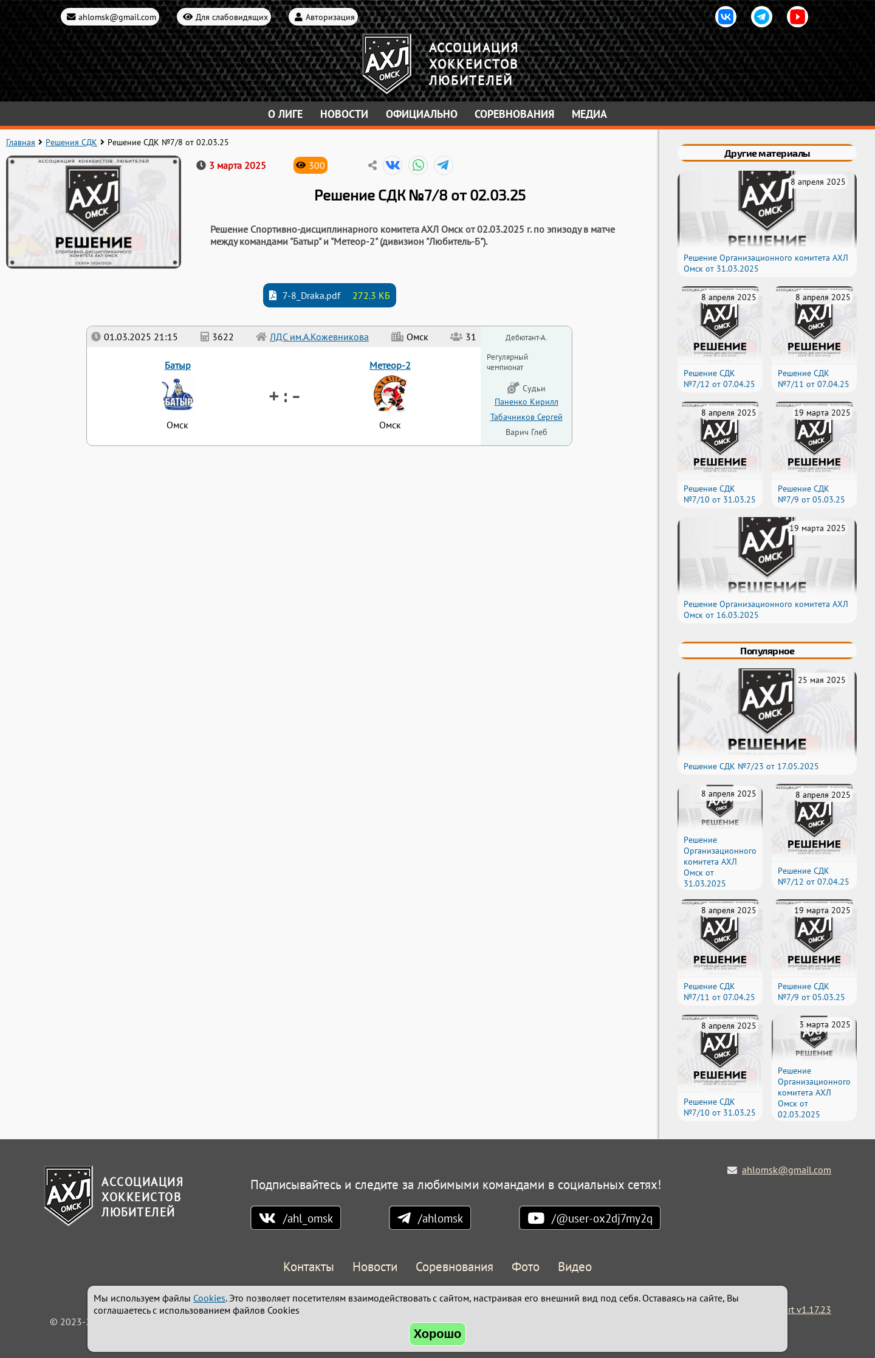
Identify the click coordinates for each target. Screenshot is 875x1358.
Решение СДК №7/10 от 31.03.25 (720, 494)
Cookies (209, 1298)
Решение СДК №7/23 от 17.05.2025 (751, 766)
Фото (526, 1267)
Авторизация (330, 16)
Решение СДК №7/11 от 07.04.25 (813, 378)
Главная (20, 142)
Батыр (178, 365)
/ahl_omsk (308, 1218)
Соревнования (514, 114)
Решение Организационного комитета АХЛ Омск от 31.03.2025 (720, 861)
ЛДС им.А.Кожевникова (319, 336)
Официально (422, 114)
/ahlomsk (440, 1218)
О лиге (285, 114)
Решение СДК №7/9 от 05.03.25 (811, 494)
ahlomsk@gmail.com (117, 16)
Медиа (589, 114)
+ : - (284, 395)
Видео (575, 1267)
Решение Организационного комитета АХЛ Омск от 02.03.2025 (814, 1092)
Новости (344, 114)
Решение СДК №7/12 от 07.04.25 (719, 378)
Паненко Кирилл (526, 401)
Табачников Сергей (526, 416)
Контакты (308, 1267)
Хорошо (438, 1333)
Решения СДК (71, 142)
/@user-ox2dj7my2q (602, 1218)
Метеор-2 (390, 365)
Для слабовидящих (232, 16)
